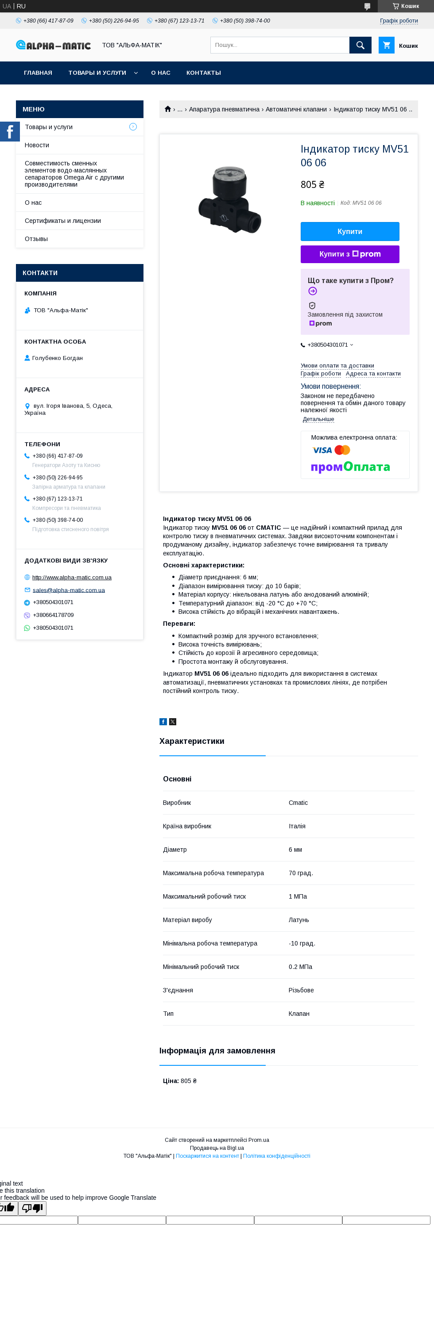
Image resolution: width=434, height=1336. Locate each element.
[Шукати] (360, 45)
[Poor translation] (32, 1208)
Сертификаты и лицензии (63, 220)
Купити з (349, 254)
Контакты (203, 72)
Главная (38, 72)
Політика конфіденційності (276, 1156)
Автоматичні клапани (296, 109)
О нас (160, 72)
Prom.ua (258, 1140)
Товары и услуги (97, 72)
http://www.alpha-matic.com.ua (72, 577)
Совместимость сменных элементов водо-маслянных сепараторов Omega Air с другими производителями (74, 174)
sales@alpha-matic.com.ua (69, 589)
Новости (37, 145)
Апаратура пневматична (224, 109)
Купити (350, 231)
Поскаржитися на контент (207, 1156)
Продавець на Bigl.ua (217, 1148)
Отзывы (36, 238)
